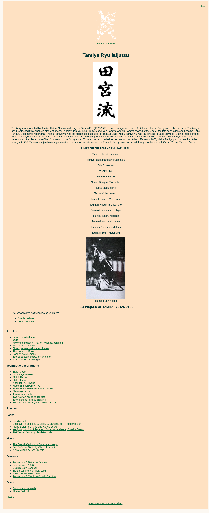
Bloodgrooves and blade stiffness (31, 348)
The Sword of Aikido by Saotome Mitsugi (35, 444)
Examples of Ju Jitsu (24, 359)
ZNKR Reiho (20, 377)
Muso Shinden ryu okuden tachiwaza (33, 388)
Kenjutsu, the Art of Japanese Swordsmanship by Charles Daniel (48, 429)
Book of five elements (25, 354)
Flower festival (21, 491)
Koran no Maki (26, 321)
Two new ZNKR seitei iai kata (29, 397)
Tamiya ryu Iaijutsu (23, 394)
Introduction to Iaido (24, 337)
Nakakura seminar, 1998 (26, 473)
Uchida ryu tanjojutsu (24, 374)
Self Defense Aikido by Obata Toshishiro (35, 447)
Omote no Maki (26, 318)
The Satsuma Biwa (23, 351)
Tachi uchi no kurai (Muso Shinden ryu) (34, 402)
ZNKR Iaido (19, 380)
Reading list (19, 421)
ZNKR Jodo (19, 371)
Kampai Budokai (106, 42)
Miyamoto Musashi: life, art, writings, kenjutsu (38, 342)
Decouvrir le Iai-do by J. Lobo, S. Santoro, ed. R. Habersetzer (47, 424)
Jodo (15, 340)
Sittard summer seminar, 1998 (29, 470)
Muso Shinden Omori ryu (26, 385)
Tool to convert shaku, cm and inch (32, 356)
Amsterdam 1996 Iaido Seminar (30, 462)
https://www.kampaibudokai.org (106, 503)
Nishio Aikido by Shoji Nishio (28, 450)
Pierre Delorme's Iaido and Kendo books (35, 426)
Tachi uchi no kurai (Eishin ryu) (30, 399)
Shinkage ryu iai (22, 391)
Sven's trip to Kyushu (24, 345)
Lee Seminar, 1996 (23, 465)
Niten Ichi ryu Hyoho (24, 383)
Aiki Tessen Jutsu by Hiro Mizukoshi (32, 432)
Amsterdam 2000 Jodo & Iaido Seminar (34, 476)
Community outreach (24, 488)
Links (10, 497)
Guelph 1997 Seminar (25, 468)
